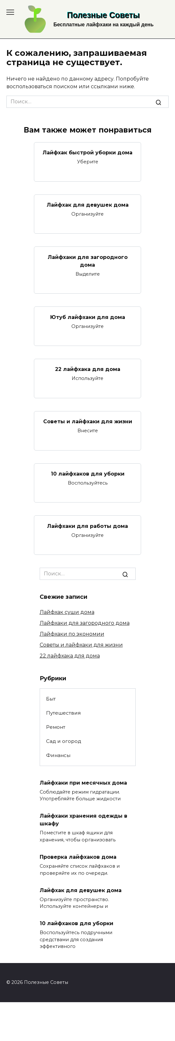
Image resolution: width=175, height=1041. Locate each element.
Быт (51, 699)
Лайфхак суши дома (67, 612)
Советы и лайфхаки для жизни (87, 421)
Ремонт (55, 727)
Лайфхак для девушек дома (88, 205)
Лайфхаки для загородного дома (88, 261)
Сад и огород (63, 741)
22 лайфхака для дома (87, 369)
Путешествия (63, 713)
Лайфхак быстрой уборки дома (87, 153)
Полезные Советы (103, 15)
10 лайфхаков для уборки (87, 474)
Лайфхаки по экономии (72, 634)
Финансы (58, 755)
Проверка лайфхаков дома (78, 857)
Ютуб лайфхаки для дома (87, 317)
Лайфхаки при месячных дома (83, 782)
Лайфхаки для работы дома (87, 526)
